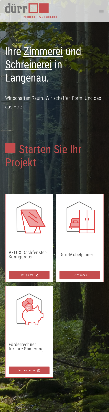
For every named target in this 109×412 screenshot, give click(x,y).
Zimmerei (43, 51)
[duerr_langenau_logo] (31, 5)
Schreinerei (28, 64)
